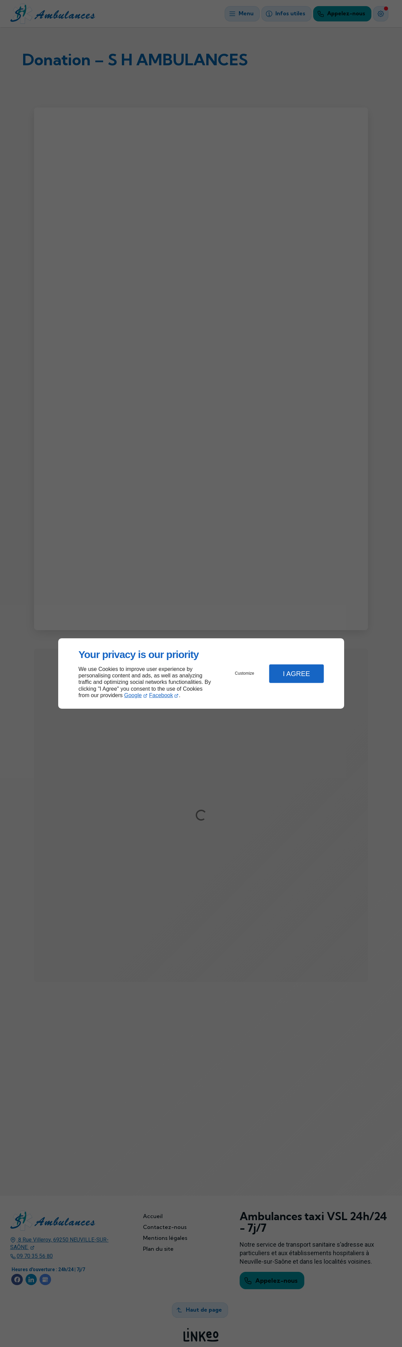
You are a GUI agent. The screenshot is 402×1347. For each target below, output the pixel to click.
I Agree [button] (296, 673)
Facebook (161, 695)
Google (133, 695)
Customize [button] (244, 673)
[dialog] (201, 673)
